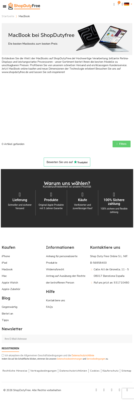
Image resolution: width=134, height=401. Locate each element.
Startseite (8, 16)
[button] (114, 4)
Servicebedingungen (96, 359)
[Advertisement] (67, 105)
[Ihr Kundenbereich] (122, 4)
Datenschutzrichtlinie (83, 355)
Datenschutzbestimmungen (69, 359)
